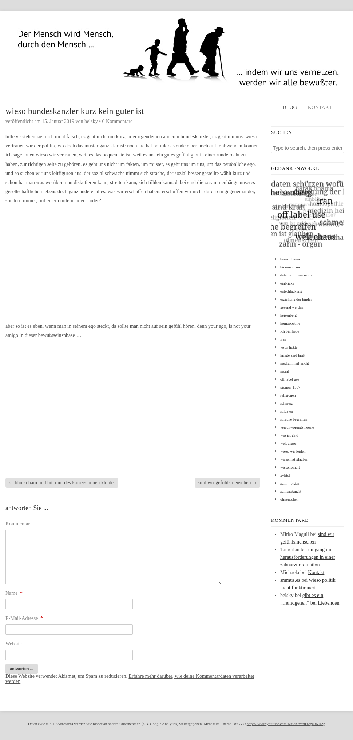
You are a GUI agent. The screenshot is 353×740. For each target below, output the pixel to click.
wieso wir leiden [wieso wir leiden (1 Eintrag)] (292, 451)
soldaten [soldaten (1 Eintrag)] (286, 411)
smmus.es (290, 580)
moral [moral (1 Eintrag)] (284, 371)
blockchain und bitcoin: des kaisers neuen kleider (61, 482)
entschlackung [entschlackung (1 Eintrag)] (291, 291)
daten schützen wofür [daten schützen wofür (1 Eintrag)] (296, 275)
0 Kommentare (117, 121)
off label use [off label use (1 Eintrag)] (289, 379)
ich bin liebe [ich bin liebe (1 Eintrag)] (289, 331)
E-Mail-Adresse (24, 618)
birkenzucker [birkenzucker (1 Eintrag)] (290, 267)
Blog (290, 107)
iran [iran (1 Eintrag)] (283, 339)
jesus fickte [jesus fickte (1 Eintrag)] (289, 347)
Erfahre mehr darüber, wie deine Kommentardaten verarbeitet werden (129, 678)
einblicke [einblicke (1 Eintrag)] (287, 283)
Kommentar (17, 523)
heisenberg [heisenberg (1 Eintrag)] (288, 315)
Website (13, 643)
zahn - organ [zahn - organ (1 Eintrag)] (289, 483)
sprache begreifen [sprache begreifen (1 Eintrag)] (293, 419)
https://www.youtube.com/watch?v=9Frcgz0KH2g (286, 724)
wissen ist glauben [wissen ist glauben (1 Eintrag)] (294, 459)
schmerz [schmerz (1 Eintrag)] (286, 403)
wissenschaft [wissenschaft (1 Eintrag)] (290, 467)
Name (14, 593)
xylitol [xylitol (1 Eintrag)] (285, 475)
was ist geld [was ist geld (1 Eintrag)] (289, 435)
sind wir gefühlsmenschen (227, 482)
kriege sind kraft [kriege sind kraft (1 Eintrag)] (292, 355)
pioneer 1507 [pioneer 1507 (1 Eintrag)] (290, 387)
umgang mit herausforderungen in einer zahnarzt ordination (307, 557)
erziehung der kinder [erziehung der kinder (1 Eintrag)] (296, 299)
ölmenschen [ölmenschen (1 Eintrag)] (289, 499)
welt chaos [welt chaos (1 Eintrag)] (288, 443)
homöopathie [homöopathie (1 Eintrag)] (290, 323)
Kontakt (320, 107)
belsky (91, 121)
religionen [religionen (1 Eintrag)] (288, 395)
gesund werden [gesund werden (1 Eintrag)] (291, 307)
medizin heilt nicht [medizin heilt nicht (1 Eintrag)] (294, 363)
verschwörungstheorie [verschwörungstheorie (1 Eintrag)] (297, 427)
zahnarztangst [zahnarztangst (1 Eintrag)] (290, 491)
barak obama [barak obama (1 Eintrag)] (290, 259)
